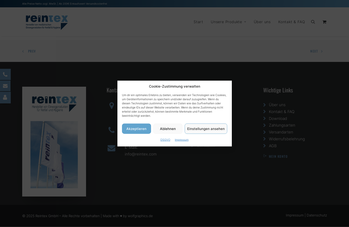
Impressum (182, 140)
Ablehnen (168, 129)
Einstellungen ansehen (206, 129)
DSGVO (165, 140)
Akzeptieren (136, 129)
